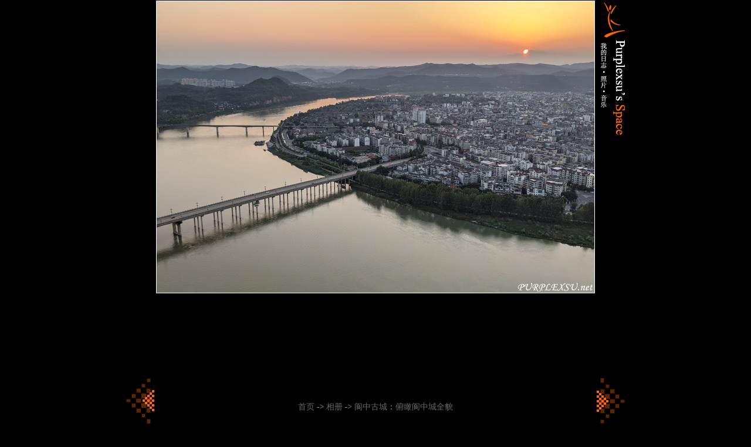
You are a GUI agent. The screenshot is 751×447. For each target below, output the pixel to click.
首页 (306, 406)
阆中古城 (370, 406)
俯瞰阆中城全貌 (424, 406)
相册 (334, 406)
